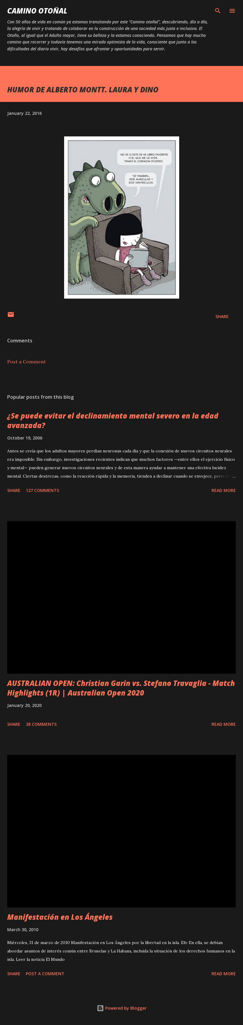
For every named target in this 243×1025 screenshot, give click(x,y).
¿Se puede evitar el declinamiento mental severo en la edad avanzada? (112, 420)
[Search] (217, 10)
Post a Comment (26, 362)
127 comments (42, 490)
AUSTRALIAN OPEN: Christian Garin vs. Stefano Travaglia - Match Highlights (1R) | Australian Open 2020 (121, 688)
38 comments (41, 724)
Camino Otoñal (37, 11)
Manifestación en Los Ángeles (60, 917)
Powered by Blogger (122, 1008)
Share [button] (222, 316)
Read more (224, 490)
